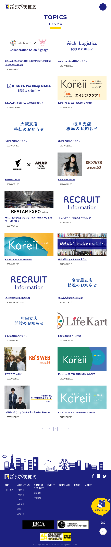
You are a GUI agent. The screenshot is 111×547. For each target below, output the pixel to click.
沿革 (19, 509)
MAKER (88, 485)
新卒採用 (37, 493)
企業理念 (20, 490)
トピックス (8, 490)
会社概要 (20, 504)
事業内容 (20, 495)
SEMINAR (64, 485)
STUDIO (38, 485)
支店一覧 (20, 514)
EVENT (51, 485)
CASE (77, 485)
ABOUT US (23, 485)
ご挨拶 (20, 500)
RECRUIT (39, 488)
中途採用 (37, 498)
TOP (7, 485)
